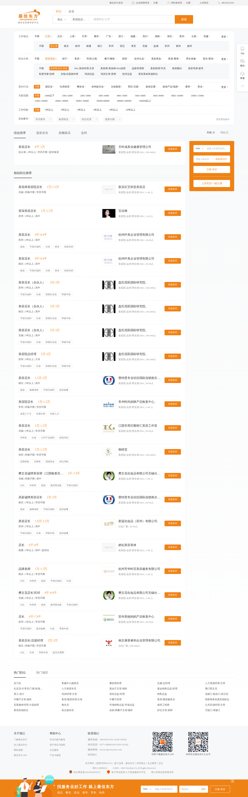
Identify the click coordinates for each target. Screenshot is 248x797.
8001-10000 (178, 95)
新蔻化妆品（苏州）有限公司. (138, 521)
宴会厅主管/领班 (118, 688)
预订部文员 (211, 688)
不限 (37, 36)
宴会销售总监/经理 (167, 688)
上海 (72, 36)
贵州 (181, 36)
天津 (84, 36)
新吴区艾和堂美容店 (131, 187)
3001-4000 (104, 95)
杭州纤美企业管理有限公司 (136, 234)
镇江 (99, 46)
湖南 (157, 36)
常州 (111, 46)
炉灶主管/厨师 (165, 710)
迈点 (161, 763)
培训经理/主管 (69, 694)
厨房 (124, 58)
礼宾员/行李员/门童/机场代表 (28, 688)
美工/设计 (19, 694)
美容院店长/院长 (59, 68)
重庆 (96, 36)
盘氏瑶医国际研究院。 (133, 282)
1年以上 (50, 109)
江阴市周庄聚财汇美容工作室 (137, 425)
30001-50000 (83, 100)
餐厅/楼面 (109, 58)
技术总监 (127, 74)
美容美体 (50, 58)
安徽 (206, 36)
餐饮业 (80, 86)
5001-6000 (141, 95)
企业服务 (54, 750)
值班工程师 (163, 704)
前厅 (64, 58)
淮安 (133, 46)
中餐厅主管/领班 (23, 699)
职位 (59, 11)
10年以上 (132, 109)
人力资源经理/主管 (215, 683)
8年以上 (114, 109)
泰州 (178, 46)
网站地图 (18, 750)
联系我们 (92, 754)
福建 (133, 36)
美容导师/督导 (195, 68)
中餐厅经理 (115, 699)
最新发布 (42, 132)
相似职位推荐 (23, 173)
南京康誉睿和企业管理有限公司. (139, 640)
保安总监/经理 (117, 694)
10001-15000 (198, 95)
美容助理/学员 (158, 68)
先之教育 (152, 763)
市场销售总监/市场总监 (121, 704)
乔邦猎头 (141, 763)
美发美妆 (156, 58)
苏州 (167, 46)
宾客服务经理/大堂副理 (26, 704)
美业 (200, 86)
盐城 (156, 46)
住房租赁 (64, 86)
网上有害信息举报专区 (162, 772)
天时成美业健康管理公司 (134, 146)
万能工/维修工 (212, 710)
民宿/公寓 (92, 58)
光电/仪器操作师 (69, 74)
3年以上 (82, 109)
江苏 (47, 36)
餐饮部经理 (115, 683)
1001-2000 (68, 95)
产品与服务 (55, 755)
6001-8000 (159, 95)
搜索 (184, 19)
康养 (187, 86)
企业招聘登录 (142, 2)
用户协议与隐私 (57, 744)
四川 (145, 36)
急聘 (84, 132)
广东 (108, 36)
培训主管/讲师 (108, 74)
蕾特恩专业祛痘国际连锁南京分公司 (139, 377)
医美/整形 (173, 58)
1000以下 (51, 95)
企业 (71, 11)
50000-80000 (104, 100)
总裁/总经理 (163, 683)
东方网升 (89, 763)
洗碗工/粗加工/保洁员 (216, 694)
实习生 (17, 683)
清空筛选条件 (223, 119)
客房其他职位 (21, 710)
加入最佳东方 (20, 744)
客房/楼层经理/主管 (72, 699)
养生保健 (191, 58)
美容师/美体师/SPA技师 (112, 68)
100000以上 (146, 100)
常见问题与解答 (57, 739)
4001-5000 (123, 95)
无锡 (144, 46)
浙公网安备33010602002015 (84, 772)
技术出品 (139, 58)
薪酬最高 (65, 132)
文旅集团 (116, 86)
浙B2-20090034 (99, 768)
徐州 (77, 46)
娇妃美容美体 (127, 545)
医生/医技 (208, 58)
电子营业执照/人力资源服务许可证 (126, 772)
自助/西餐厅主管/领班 (121, 710)
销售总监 (162, 694)
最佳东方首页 (116, 2)
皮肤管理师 (138, 68)
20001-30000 (63, 100)
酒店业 (48, 86)
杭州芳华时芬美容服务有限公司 (139, 568)
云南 (193, 36)
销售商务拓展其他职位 (217, 699)
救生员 (65, 704)
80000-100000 (125, 100)
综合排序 (20, 132)
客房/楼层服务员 (166, 699)
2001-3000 (86, 95)
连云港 (54, 46)
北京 (59, 36)
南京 (66, 46)
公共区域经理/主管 (215, 704)
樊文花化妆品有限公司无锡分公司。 (139, 473)
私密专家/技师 (46, 74)
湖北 (169, 36)
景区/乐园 (133, 86)
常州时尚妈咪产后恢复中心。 (137, 401)
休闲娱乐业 (98, 86)
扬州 (189, 46)
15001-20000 (42, 100)
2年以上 (66, 109)
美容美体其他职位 (148, 74)
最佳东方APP (20, 755)
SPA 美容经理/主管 (84, 68)
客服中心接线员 (70, 683)
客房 (77, 58)
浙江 (120, 36)
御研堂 (122, 449)
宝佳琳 (122, 210)
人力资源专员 (69, 688)
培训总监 (89, 74)
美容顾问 (177, 68)
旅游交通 (150, 86)
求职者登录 (176, 2)
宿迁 (122, 46)
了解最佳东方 (20, 739)
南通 (88, 46)
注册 (155, 2)
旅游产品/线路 (170, 86)
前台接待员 (68, 710)
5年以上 (98, 109)
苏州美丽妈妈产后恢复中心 (136, 616)
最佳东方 (129, 763)
